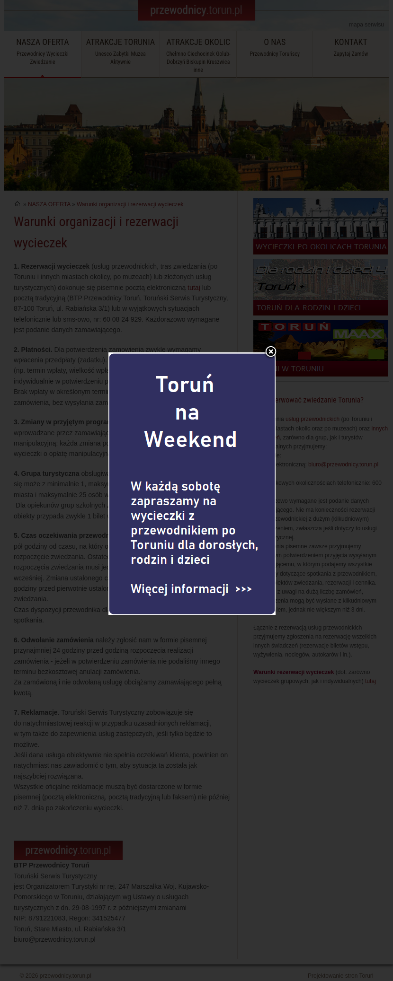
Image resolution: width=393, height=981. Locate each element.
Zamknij (271, 326)
